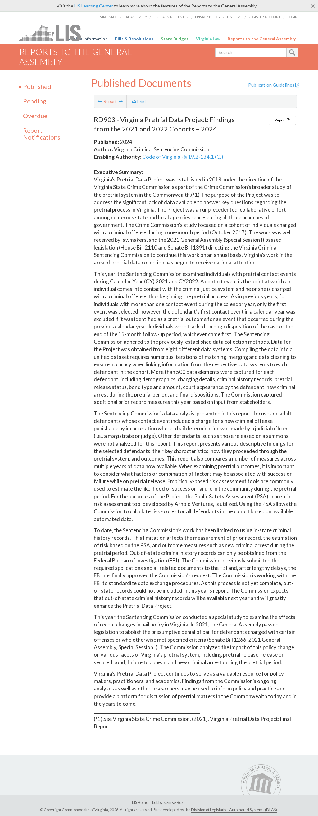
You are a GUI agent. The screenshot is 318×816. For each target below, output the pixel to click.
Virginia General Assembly (123, 17)
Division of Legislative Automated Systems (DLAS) (234, 809)
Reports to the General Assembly (262, 38)
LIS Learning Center (93, 5)
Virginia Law (208, 38)
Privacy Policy (207, 17)
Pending (34, 101)
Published (37, 86)
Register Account (264, 17)
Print (139, 101)
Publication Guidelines (273, 85)
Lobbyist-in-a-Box (167, 802)
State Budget (175, 38)
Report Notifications (41, 133)
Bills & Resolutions (134, 38)
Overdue (35, 115)
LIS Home (234, 17)
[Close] (313, 6)
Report (282, 120)
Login (292, 17)
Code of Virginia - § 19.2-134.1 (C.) (182, 157)
